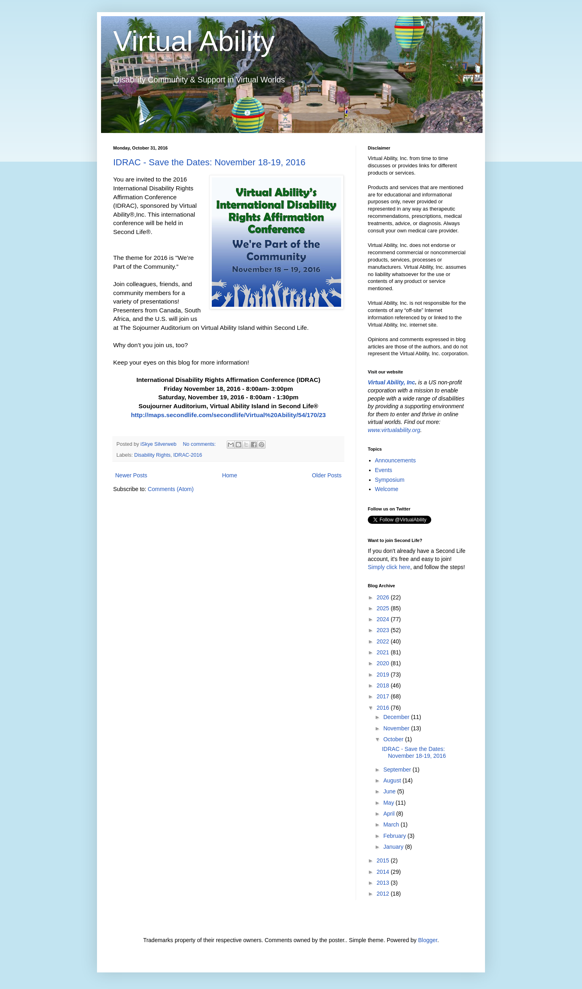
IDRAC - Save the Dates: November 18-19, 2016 (209, 162)
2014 (384, 872)
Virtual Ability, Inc (391, 382)
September (397, 769)
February (395, 836)
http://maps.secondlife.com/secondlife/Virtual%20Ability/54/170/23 (228, 414)
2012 (384, 893)
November (397, 728)
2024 (384, 619)
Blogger (427, 940)
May (389, 802)
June (390, 791)
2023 (384, 630)
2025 (384, 608)
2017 (384, 696)
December (397, 717)
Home (229, 475)
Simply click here (389, 567)
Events (383, 470)
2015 (384, 860)
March (392, 824)
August (392, 780)
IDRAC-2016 (187, 455)
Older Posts (327, 475)
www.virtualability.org (394, 430)
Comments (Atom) (171, 489)
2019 (384, 674)
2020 (384, 663)
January (394, 846)
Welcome (387, 489)
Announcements (395, 460)
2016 (384, 707)
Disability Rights (152, 455)
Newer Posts (131, 475)
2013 (384, 882)
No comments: (200, 444)
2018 (384, 685)
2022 (384, 641)
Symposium (390, 480)
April (389, 813)
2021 (384, 652)
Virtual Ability (193, 41)
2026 (384, 597)
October (394, 739)
